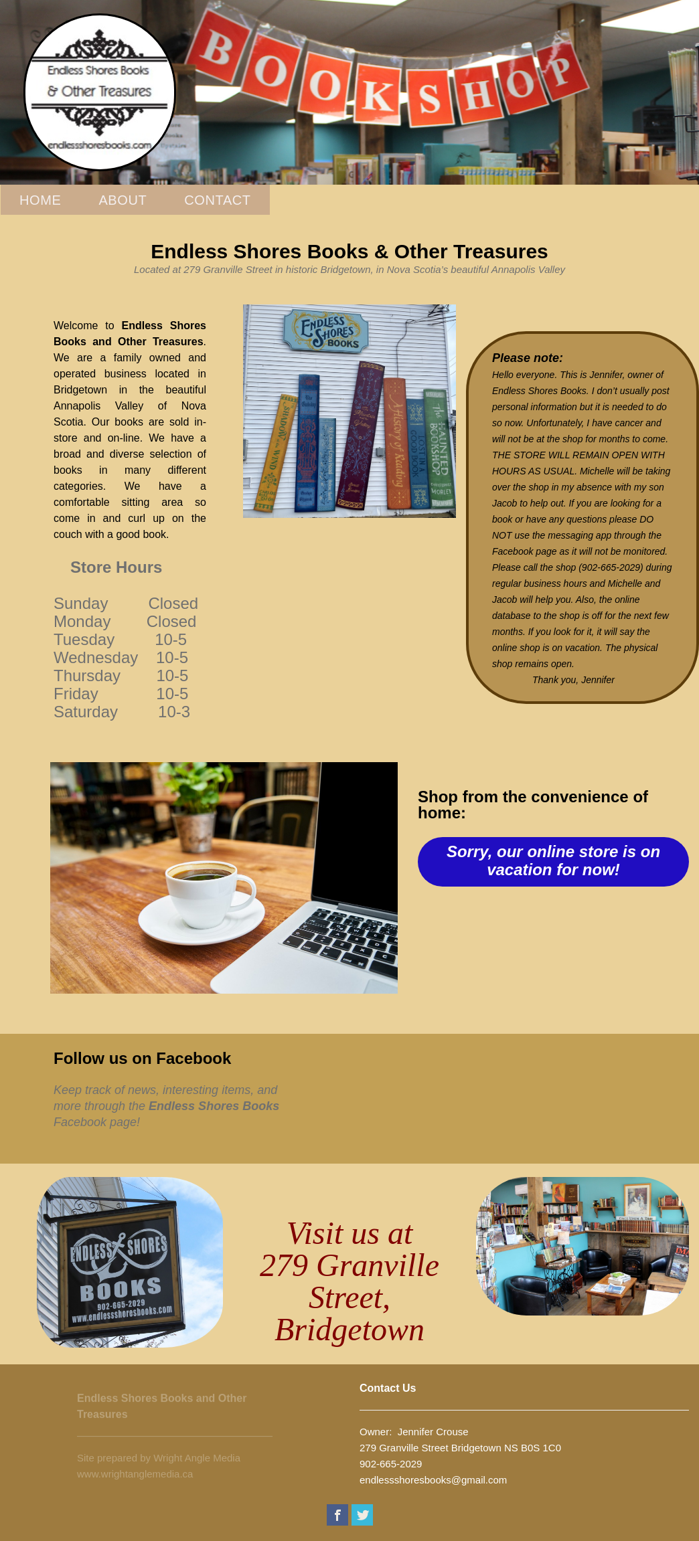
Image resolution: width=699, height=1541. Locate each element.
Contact (217, 200)
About (122, 200)
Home (40, 200)
